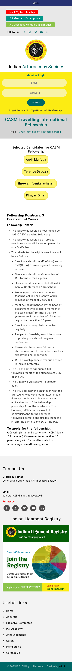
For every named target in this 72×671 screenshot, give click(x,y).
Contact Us (13, 652)
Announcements (16, 634)
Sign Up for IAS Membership (46, 110)
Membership (13, 646)
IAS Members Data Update (24, 18)
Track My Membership (22, 12)
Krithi (62, 666)
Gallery (10, 640)
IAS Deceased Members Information (30, 24)
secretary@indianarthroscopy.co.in (27, 444)
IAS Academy (14, 628)
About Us (11, 617)
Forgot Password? (18, 110)
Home (13, 132)
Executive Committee (19, 622)
